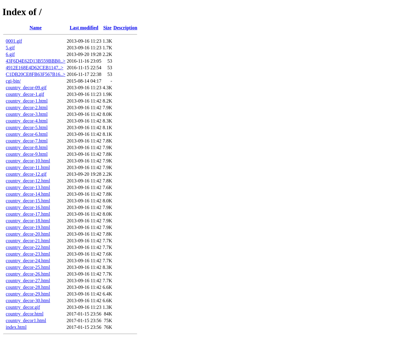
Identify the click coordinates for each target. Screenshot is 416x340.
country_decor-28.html (28, 287)
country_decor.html (25, 313)
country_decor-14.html (28, 194)
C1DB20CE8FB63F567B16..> (36, 74)
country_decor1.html (26, 320)
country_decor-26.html (28, 273)
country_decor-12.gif (26, 174)
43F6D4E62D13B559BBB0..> (36, 61)
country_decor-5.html (27, 127)
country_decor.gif (23, 307)
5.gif (10, 47)
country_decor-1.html (27, 100)
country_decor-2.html (27, 107)
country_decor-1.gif (25, 94)
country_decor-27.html (28, 280)
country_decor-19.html (28, 227)
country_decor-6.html (27, 134)
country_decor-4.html (27, 120)
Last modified (84, 27)
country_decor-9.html (27, 154)
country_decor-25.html (28, 267)
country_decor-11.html (28, 167)
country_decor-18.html (28, 220)
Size (107, 27)
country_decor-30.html (28, 300)
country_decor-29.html (28, 293)
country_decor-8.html (27, 147)
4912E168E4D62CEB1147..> (34, 67)
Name (36, 27)
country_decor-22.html (28, 247)
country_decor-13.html (28, 187)
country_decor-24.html (28, 260)
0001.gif (14, 41)
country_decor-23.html (28, 254)
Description (125, 27)
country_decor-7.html (27, 140)
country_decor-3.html (27, 114)
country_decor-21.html (28, 240)
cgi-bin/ (13, 80)
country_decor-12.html (28, 180)
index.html (16, 327)
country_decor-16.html (28, 207)
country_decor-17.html (28, 214)
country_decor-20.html (28, 234)
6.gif (10, 54)
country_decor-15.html (28, 200)
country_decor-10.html (28, 160)
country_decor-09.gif (26, 87)
